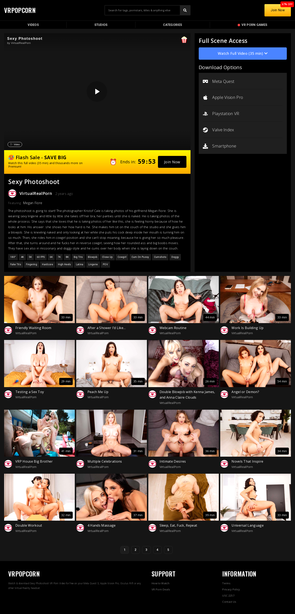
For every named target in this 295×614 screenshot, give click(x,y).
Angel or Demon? (245, 392)
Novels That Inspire (247, 461)
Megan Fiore (32, 203)
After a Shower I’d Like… (106, 328)
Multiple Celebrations (104, 461)
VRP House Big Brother (34, 461)
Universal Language (247, 525)
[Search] (185, 10)
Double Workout (28, 525)
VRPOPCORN (20, 10)
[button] (172, 162)
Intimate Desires (173, 461)
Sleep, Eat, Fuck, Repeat (178, 525)
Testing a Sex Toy (29, 392)
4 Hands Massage (101, 525)
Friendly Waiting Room (33, 328)
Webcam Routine (173, 328)
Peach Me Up (98, 392)
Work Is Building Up (247, 328)
